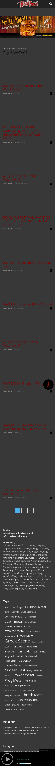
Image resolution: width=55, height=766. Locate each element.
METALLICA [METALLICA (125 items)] (24, 637)
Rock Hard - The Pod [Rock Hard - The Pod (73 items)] (13, 666)
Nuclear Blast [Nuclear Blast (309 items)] (15, 646)
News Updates (34, 751)
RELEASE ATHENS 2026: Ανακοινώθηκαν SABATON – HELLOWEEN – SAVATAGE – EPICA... (23, 133)
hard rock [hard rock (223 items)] (18, 622)
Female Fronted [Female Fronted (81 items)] (33, 607)
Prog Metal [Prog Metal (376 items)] (13, 656)
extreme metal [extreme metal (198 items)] (14, 607)
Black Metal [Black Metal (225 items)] (38, 583)
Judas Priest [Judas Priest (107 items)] (40, 628)
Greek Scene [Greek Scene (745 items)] (17, 617)
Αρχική (7, 751)
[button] (5, 4)
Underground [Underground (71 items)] (10, 676)
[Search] (51, 4)
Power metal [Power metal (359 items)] (24, 651)
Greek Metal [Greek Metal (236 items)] (25, 612)
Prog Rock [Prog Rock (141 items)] (30, 657)
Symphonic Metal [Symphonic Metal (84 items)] (12, 672)
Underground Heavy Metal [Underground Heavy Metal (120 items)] (19, 680)
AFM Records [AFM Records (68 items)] (10, 584)
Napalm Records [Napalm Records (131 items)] (14, 641)
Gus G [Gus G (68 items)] (7, 623)
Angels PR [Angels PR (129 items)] (22, 583)
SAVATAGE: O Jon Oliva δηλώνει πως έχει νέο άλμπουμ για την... (25, 427)
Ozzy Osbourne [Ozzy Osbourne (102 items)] (34, 646)
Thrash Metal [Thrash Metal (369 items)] (32, 671)
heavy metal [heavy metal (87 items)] (32, 623)
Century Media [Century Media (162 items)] (14, 592)
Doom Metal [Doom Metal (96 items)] (30, 598)
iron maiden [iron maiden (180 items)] (24, 627)
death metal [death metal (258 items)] (14, 597)
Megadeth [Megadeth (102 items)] (9, 632)
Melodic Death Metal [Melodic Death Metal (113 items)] (26, 632)
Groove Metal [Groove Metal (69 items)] (37, 618)
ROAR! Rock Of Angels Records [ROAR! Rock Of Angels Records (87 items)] (18, 661)
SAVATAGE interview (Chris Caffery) (27, 304)
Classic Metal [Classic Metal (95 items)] (30, 593)
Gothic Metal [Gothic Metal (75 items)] (10, 613)
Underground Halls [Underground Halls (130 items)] (28, 676)
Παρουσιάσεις (19, 751)
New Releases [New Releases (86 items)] (31, 641)
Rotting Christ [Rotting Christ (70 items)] (28, 666)
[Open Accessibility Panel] (48, 384)
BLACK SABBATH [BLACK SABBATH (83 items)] (12, 588)
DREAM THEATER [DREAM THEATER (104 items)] (13, 602)
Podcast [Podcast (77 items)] (8, 652)
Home (5, 48)
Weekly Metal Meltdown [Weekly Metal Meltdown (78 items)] (14, 685)
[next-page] (35, 486)
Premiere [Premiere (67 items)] (40, 652)
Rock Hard (7, 93)
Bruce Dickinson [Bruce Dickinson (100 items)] (28, 588)
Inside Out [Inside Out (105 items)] (10, 628)
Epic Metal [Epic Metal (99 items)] (28, 602)
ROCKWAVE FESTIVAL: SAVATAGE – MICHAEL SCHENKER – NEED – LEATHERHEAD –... (26, 221)
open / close (43, 750)
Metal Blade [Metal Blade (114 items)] (10, 637)
